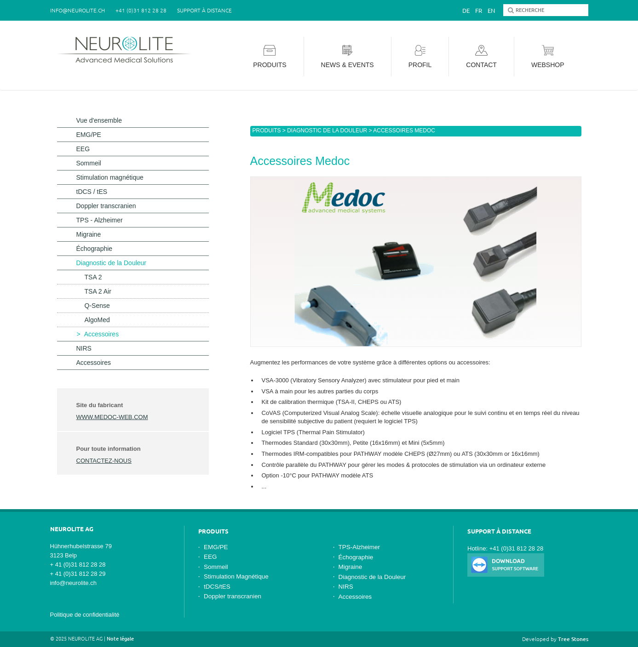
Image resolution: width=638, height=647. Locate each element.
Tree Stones (573, 639)
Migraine (88, 234)
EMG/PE (88, 134)
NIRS (84, 348)
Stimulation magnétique (110, 177)
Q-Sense (97, 305)
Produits (267, 130)
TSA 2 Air (98, 291)
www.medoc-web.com (112, 417)
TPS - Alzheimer (99, 220)
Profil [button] (420, 56)
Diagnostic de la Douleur (327, 130)
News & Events (347, 56)
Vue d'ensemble (99, 120)
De (466, 10)
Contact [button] (481, 56)
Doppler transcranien (106, 206)
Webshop (547, 56)
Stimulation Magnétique (236, 576)
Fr (478, 10)
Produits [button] (269, 56)
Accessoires (101, 334)
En (491, 10)
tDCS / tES (92, 191)
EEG (83, 149)
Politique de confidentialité (85, 614)
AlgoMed (97, 320)
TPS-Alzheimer (359, 547)
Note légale (120, 638)
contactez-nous (104, 460)
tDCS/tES (217, 587)
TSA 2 (93, 277)
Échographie (94, 248)
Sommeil (88, 163)
